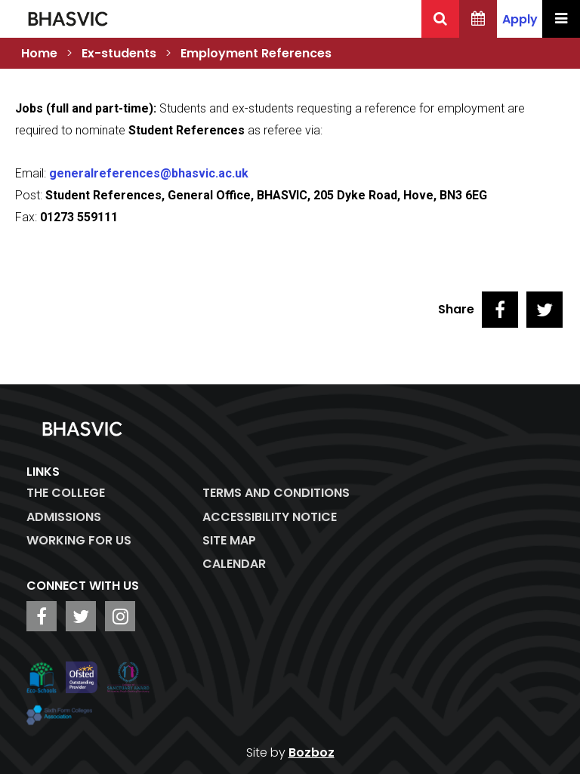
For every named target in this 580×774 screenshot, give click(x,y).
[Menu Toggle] (561, 19)
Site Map (229, 540)
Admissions (63, 517)
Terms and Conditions (276, 492)
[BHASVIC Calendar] (478, 19)
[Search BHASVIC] (440, 19)
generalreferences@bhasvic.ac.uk (148, 173)
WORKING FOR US (78, 540)
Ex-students (119, 53)
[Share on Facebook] (500, 309)
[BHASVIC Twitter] (81, 616)
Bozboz (311, 752)
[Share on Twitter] (544, 309)
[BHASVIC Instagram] (120, 616)
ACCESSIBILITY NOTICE (269, 517)
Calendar (234, 563)
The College (65, 492)
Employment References (256, 53)
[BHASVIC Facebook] (41, 616)
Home (39, 53)
